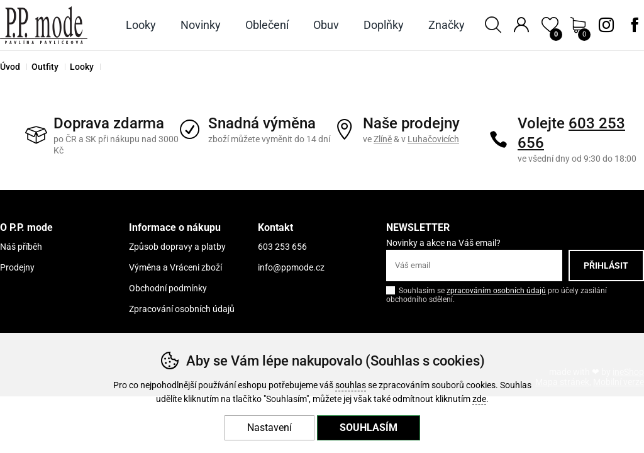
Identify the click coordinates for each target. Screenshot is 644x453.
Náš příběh (21, 247)
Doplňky (384, 24)
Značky (446, 24)
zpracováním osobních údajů (496, 290)
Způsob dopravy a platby (177, 247)
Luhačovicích (433, 139)
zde (479, 399)
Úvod (10, 67)
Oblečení (267, 24)
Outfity (44, 67)
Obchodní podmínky (168, 288)
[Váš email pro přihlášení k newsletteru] (474, 265)
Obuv (326, 24)
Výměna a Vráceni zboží (175, 267)
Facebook (634, 25)
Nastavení (269, 427)
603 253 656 (282, 247)
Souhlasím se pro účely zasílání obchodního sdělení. (496, 294)
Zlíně (383, 139)
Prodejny (17, 267)
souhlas (350, 385)
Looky (82, 67)
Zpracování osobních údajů (182, 309)
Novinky (200, 24)
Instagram (606, 25)
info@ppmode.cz (291, 267)
